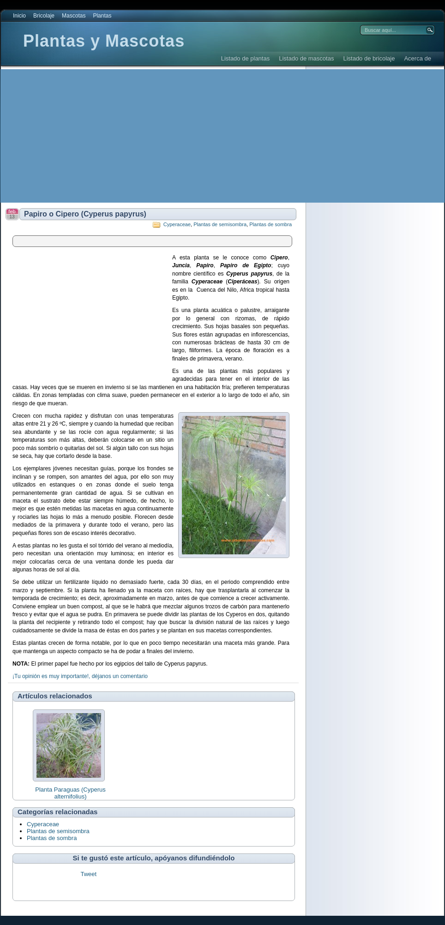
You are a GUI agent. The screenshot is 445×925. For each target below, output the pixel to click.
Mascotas (73, 15)
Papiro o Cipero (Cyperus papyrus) (85, 214)
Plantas (102, 15)
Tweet (88, 874)
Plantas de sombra (270, 224)
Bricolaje (43, 15)
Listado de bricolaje (369, 58)
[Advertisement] (116, 136)
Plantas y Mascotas (104, 40)
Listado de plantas (245, 58)
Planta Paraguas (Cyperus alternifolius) (70, 793)
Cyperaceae (177, 224)
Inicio (19, 15)
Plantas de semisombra (220, 224)
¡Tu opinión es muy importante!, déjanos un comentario (80, 676)
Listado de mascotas (306, 58)
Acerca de (417, 58)
